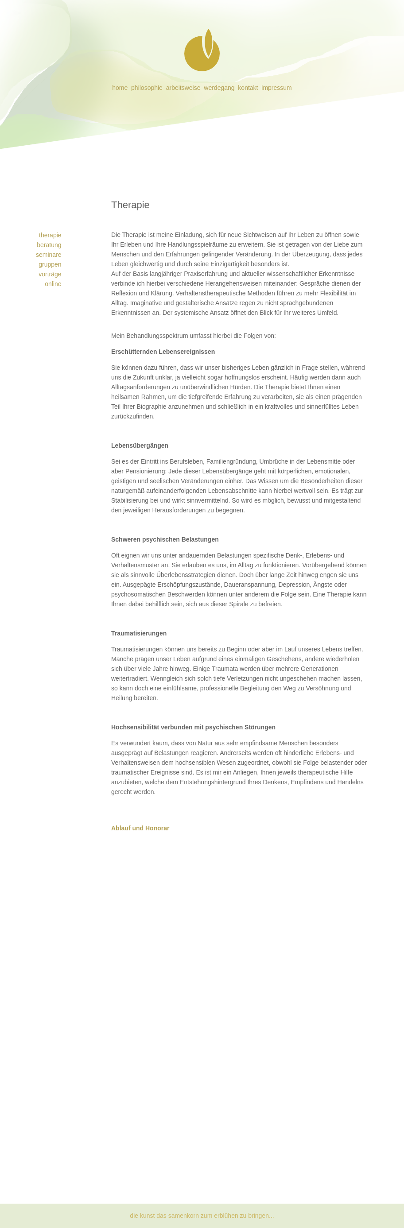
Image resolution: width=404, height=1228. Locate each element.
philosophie (147, 87)
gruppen (50, 264)
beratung (49, 244)
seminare (49, 254)
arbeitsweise (183, 87)
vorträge (50, 274)
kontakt (248, 87)
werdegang (219, 87)
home (120, 87)
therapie (50, 235)
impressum (276, 87)
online (53, 283)
